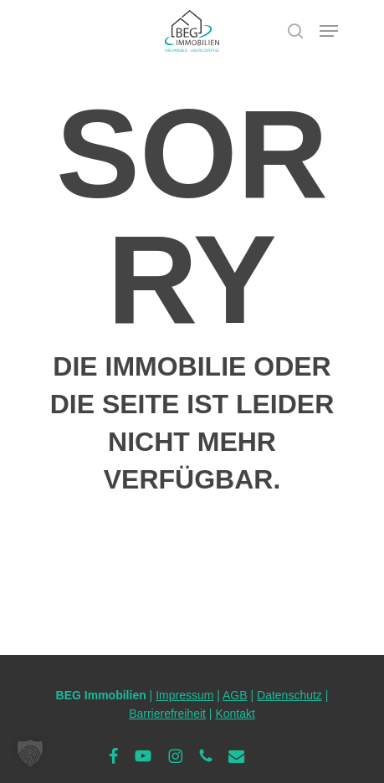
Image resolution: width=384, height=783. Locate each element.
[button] (329, 31)
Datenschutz (289, 695)
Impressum (184, 695)
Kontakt (234, 713)
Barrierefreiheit (167, 713)
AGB (235, 695)
